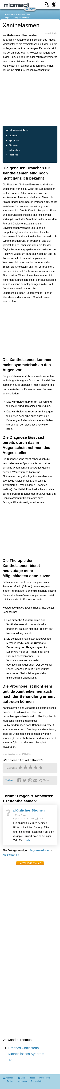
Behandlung (14, 150)
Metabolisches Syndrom (26, 1054)
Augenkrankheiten (23, 18)
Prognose (13, 155)
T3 (10, 1060)
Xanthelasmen (11, 854)
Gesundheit (9, 14)
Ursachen (13, 135)
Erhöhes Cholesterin (23, 1048)
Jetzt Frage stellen (30, 863)
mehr (28, 840)
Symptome (14, 140)
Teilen (9, 780)
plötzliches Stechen (29, 810)
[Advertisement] (30, 98)
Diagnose (13, 145)
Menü (30, 8)
